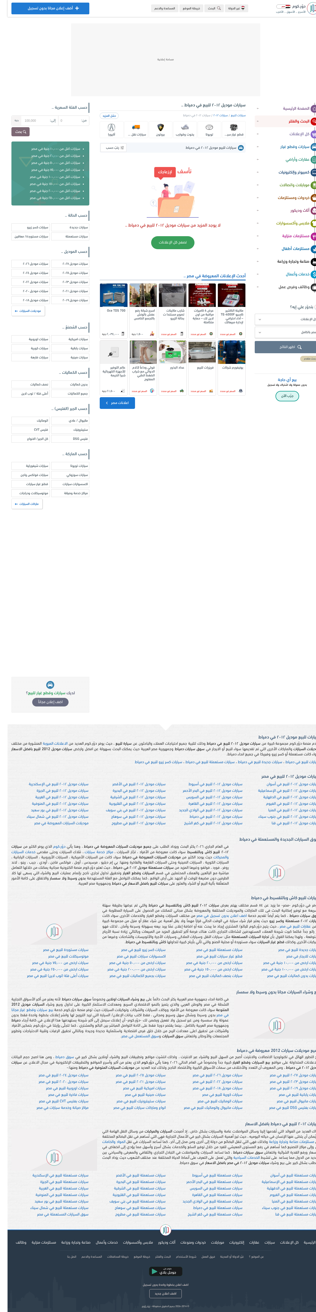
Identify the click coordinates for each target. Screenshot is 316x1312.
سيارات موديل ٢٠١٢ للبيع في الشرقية (130, 797)
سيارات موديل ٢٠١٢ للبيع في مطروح (131, 823)
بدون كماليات (71, 384)
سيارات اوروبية (31, 339)
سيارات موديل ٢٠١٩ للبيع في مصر (287, 1088)
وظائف (13, 1243)
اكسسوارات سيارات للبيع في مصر (133, 957)
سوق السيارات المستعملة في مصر (55, 1215)
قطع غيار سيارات (30, 484)
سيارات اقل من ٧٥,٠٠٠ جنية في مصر (48, 170)
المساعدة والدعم (157, 8)
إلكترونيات (229, 1243)
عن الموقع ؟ (248, 1256)
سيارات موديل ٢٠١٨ (28, 300)
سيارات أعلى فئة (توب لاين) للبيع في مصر (50, 976)
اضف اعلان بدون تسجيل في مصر (214, 916)
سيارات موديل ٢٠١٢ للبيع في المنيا (286, 810)
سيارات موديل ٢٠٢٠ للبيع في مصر (56, 1082)
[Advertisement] (158, 59)
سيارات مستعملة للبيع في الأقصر (133, 1176)
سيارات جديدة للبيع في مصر (291, 950)
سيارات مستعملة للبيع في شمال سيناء (52, 1208)
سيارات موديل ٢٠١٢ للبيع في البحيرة (131, 791)
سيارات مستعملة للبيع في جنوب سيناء (283, 1208)
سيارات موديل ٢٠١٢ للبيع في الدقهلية (284, 797)
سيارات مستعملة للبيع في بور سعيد (54, 1202)
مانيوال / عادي (70, 420)
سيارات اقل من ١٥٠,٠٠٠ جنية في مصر (47, 184)
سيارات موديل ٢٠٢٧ (67, 264)
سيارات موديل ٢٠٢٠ (28, 291)
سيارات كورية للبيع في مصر (215, 1095)
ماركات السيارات (19, 504)
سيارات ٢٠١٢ (213, 115)
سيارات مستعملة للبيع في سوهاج (132, 1208)
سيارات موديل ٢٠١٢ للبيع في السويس (207, 797)
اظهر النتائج (283, 347)
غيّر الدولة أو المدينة (224, 1256)
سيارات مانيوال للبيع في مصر (290, 1101)
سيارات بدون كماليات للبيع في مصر (286, 976)
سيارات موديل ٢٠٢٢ (28, 282)
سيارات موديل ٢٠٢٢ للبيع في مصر (210, 1082)
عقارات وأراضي (294, 160)
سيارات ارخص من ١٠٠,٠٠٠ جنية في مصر (283, 970)
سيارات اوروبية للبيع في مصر (59, 1088)
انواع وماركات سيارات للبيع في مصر (132, 1108)
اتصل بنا (64, 1256)
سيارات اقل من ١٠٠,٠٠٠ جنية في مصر (47, 177)
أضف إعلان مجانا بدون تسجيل (43, 9)
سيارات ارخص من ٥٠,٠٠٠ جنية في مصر (130, 963)
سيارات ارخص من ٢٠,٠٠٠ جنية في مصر (207, 963)
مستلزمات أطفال (292, 249)
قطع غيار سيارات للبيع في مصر (212, 957)
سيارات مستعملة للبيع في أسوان (287, 1176)
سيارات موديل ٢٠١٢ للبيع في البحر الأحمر (205, 791)
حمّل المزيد (101, 116)
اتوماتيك (35, 420)
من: (76, 121)
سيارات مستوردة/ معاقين (24, 236)
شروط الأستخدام (179, 1256)
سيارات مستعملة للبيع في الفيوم (287, 1195)
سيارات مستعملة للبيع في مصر (212, 950)
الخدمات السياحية (239, 1158)
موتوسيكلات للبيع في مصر (61, 957)
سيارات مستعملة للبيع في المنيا (288, 1202)
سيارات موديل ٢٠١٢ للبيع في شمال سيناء (50, 817)
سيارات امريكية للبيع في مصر (137, 1088)
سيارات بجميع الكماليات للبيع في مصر (130, 976)
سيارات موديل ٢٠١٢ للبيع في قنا (288, 823)
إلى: (45, 121)
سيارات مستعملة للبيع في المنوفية (54, 1195)
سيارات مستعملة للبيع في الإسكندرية (53, 1176)
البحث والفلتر (296, 122)
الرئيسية (302, 1243)
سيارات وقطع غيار (292, 147)
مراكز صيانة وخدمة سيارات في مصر (55, 1108)
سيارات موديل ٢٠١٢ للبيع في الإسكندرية (51, 784)
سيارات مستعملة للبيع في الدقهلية (285, 1189)
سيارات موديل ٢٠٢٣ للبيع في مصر (287, 1082)
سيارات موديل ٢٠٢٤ (28, 273)
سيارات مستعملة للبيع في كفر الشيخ (207, 1215)
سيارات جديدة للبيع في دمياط (252, 762)
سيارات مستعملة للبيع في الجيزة (57, 1182)
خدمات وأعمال (294, 275)
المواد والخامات (106, 1142)
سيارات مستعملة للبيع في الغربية (56, 1189)
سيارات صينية (71, 357)
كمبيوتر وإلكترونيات (291, 173)
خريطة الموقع (183, 8)
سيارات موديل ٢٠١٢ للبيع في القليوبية (130, 804)
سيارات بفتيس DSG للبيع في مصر (287, 1108)
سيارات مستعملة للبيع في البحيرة (133, 1182)
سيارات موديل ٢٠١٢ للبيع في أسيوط (208, 784)
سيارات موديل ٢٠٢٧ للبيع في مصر (287, 1075)
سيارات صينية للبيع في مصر (137, 1095)
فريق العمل (200, 1256)
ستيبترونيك (73, 430)
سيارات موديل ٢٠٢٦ (28, 264)
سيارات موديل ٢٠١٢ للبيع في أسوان (285, 784)
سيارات (262, 1243)
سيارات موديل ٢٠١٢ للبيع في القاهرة (208, 804)
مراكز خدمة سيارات (91, 852)
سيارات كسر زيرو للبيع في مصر (136, 950)
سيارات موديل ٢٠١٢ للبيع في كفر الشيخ (206, 823)
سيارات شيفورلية (29, 466)
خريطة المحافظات (110, 1256)
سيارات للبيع (230, 115)
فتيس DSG (72, 439)
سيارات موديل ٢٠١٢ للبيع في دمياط (208, 817)
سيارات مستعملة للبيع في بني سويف (130, 1202)
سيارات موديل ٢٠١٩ (67, 300)
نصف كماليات (32, 384)
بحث (14, 132)
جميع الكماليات (70, 393)
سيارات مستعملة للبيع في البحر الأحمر (207, 1182)
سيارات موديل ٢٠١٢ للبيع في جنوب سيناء (281, 817)
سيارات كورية (32, 348)
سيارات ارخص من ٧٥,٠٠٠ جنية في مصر (53, 963)
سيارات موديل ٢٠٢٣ (67, 282)
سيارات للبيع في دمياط (295, 762)
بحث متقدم (302, 358)
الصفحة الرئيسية (293, 109)
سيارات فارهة (32, 357)
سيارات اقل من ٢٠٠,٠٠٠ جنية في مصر (47, 191)
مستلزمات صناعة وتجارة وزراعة (284, 1142)
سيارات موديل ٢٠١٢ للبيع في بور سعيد (52, 810)
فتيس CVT (33, 430)
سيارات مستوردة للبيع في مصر (58, 950)
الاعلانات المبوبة (47, 744)
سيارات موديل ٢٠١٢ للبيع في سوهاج (131, 817)
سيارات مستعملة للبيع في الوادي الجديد (205, 1202)
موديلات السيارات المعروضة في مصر (54, 823)
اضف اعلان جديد (158, 1293)
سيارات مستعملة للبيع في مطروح (133, 1215)
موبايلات (210, 1243)
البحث (207, 8)
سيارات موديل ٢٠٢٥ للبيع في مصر (133, 1075)
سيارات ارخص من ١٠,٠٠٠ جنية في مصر (284, 963)
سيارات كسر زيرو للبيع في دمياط (151, 762)
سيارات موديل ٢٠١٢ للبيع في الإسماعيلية (281, 791)
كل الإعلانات (296, 134)
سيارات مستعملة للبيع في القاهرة (210, 1195)
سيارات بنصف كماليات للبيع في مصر (208, 976)
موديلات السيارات (20, 311)
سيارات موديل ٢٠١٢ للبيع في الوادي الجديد (203, 810)
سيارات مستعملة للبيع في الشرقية (132, 1189)
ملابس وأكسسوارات (290, 224)
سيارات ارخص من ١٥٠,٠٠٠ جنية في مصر (206, 970)
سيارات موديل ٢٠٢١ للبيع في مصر (133, 1082)
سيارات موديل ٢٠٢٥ (67, 273)
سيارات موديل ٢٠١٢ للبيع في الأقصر (131, 784)
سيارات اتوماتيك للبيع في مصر (212, 1101)
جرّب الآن (280, 396)
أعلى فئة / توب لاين (27, 393)
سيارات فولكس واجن (27, 475)
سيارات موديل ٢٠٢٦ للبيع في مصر (210, 1075)
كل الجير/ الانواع (30, 439)
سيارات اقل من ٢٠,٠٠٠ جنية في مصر (48, 156)
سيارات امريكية (70, 339)
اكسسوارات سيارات (67, 484)
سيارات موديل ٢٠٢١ (67, 291)
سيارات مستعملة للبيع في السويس (208, 1189)
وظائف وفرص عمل (291, 287)
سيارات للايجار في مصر (295, 957)
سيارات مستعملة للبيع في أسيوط (210, 1176)
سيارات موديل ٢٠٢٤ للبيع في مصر (56, 1075)
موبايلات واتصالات (291, 185)
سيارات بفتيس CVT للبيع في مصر (56, 1101)
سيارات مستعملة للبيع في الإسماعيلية (283, 1182)
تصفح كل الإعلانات (165, 243)
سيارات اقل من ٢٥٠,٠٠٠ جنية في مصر (47, 198)
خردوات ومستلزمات (290, 198)
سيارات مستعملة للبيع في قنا (290, 1215)
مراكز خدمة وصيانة (68, 493)
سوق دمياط (57, 1057)
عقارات (247, 1243)
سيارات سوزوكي (69, 475)
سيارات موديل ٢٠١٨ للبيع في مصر (210, 1088)
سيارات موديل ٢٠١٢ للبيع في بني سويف (128, 810)
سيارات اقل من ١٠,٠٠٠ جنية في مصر (48, 149)
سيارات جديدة (71, 227)
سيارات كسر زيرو (30, 227)
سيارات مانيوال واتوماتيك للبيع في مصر (205, 1108)
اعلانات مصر (109, 403)
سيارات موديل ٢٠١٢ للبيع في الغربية (54, 797)
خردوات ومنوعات (185, 1243)
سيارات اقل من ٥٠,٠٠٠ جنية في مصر (48, 163)
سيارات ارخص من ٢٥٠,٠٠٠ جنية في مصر (52, 970)
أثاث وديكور (297, 211)
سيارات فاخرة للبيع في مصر (61, 1095)
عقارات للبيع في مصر (288, 927)
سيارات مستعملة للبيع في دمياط (202, 762)
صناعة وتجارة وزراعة (290, 262)
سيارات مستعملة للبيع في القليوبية (131, 1195)
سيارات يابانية (71, 348)
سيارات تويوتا (71, 466)
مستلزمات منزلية (293, 236)
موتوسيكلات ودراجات (26, 493)
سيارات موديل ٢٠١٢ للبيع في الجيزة (55, 791)
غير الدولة (229, 8)
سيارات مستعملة (69, 236)
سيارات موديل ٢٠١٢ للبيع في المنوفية (52, 804)
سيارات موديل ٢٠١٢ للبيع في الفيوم (285, 804)
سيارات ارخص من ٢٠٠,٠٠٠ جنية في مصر (129, 970)
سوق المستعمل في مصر (132, 1036)
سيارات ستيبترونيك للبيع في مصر (133, 1101)
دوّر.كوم (52, 847)
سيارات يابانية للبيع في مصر (291, 1095)
